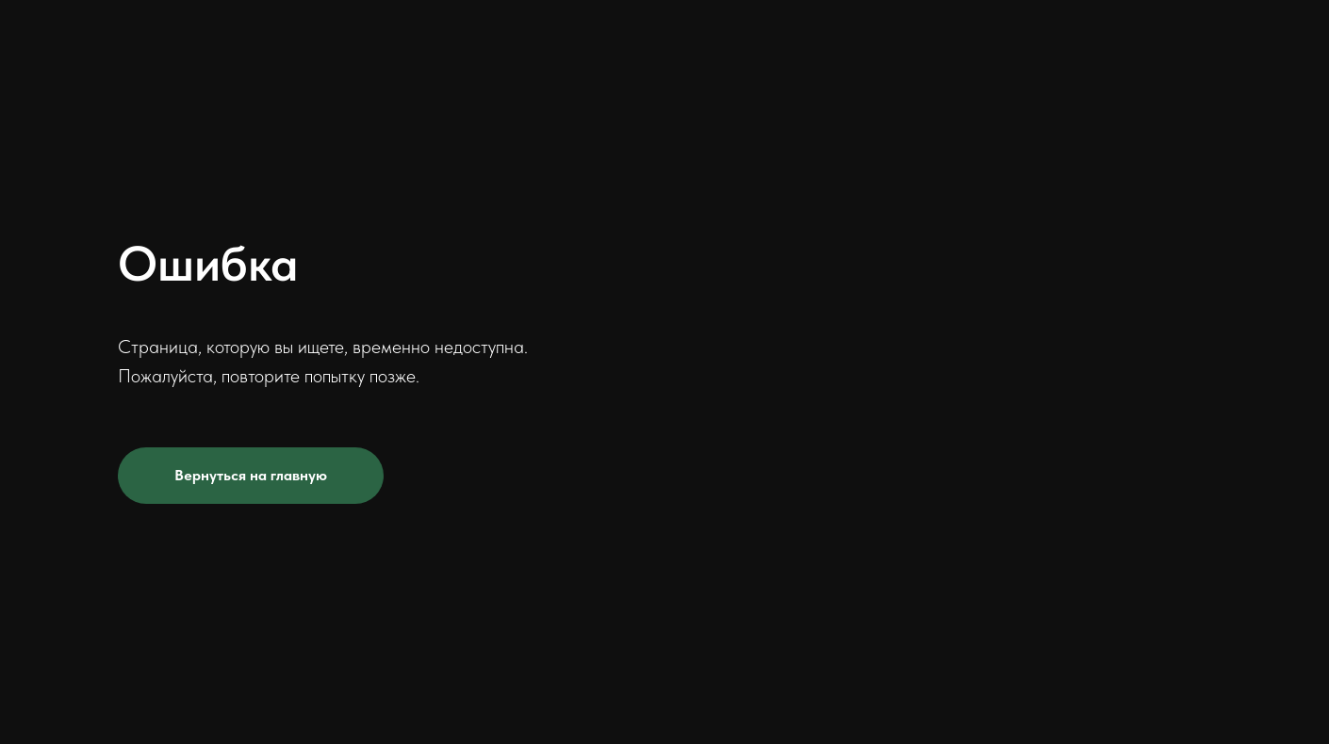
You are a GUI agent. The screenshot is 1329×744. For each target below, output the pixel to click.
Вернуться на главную (250, 475)
